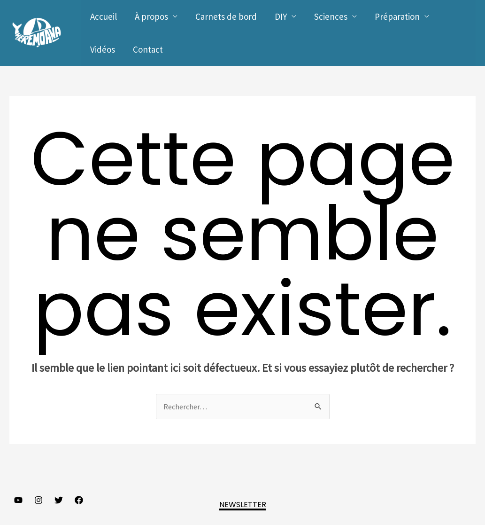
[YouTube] (18, 500)
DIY (281, 16)
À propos (151, 16)
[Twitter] (58, 500)
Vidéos (102, 49)
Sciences (330, 16)
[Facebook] (79, 500)
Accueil (103, 16)
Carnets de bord (226, 16)
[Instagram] (38, 500)
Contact (148, 49)
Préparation (397, 16)
